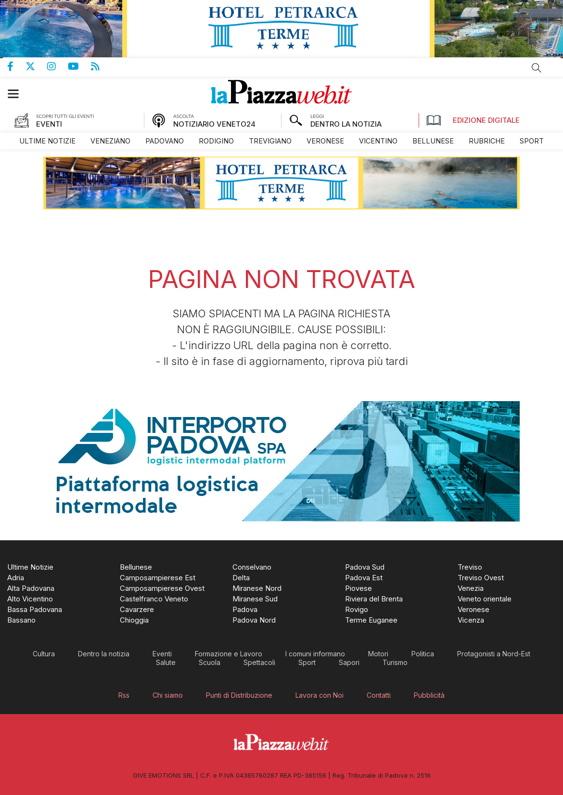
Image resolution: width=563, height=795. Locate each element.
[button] (18, 94)
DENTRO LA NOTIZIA (346, 124)
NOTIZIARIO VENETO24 (214, 124)
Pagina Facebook (16, 66)
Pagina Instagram (57, 66)
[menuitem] (47, 140)
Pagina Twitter (36, 66)
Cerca (536, 68)
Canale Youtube (79, 66)
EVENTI (49, 124)
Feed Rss (101, 66)
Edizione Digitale (473, 120)
